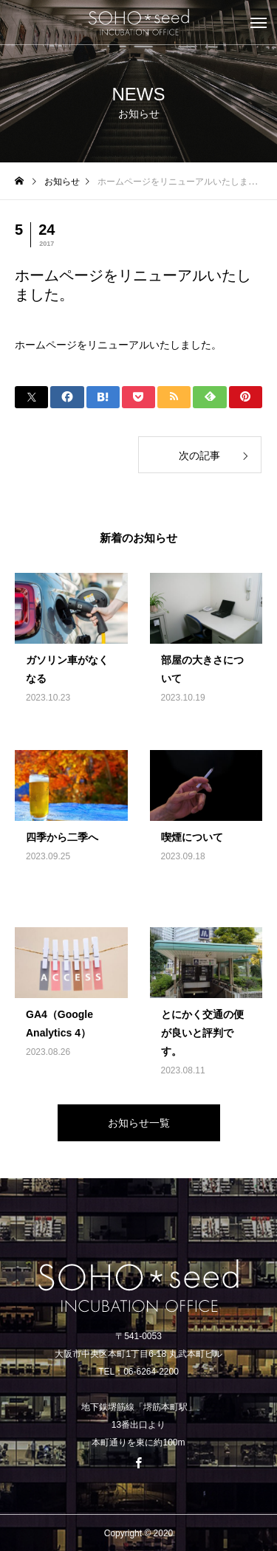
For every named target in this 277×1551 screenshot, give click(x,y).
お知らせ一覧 (139, 1123)
